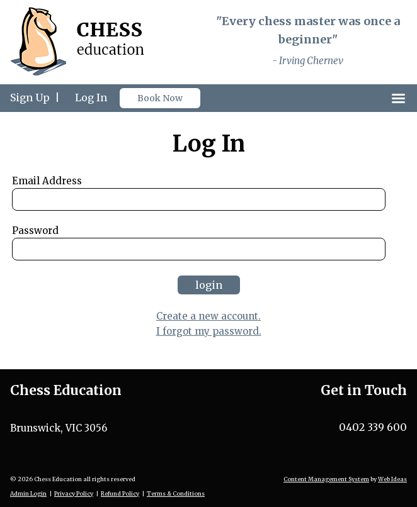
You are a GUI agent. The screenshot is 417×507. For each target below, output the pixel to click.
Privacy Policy (73, 493)
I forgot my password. (208, 331)
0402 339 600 (373, 427)
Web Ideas (392, 479)
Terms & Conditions (176, 493)
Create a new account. (208, 316)
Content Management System (326, 479)
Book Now (160, 98)
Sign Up (30, 97)
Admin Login (28, 493)
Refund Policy (120, 493)
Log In (91, 97)
